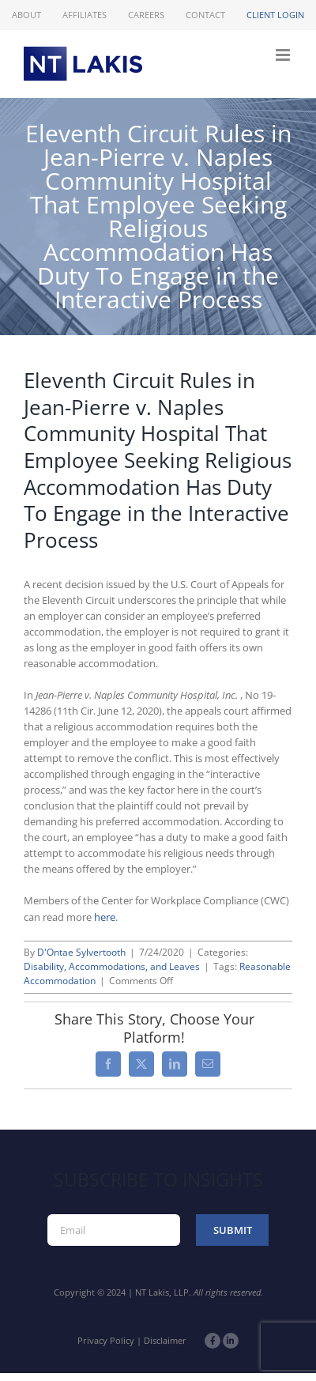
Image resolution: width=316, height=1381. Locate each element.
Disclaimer (165, 1340)
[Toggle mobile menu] (284, 55)
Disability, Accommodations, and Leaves (112, 966)
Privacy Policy (105, 1340)
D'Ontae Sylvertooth (81, 952)
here (104, 917)
